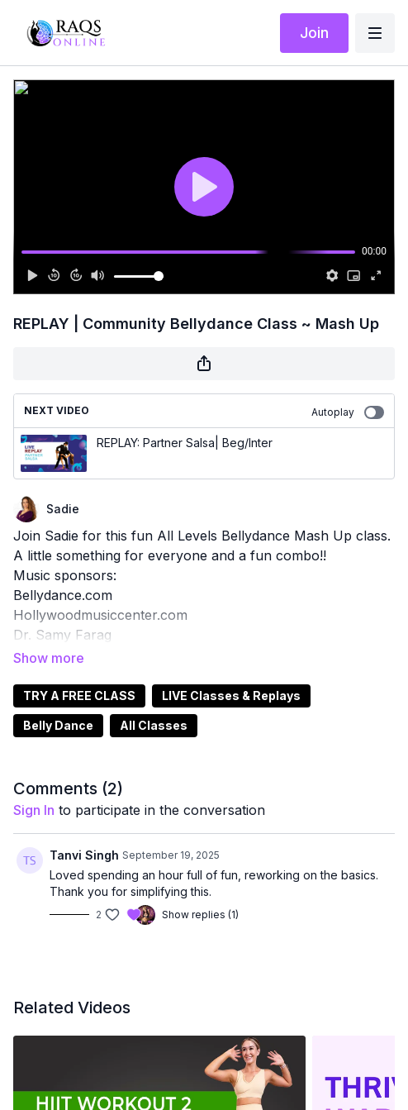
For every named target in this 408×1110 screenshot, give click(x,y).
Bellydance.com (62, 595)
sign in (34, 787)
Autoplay (347, 412)
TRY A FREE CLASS (79, 672)
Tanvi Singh (84, 832)
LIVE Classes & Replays (231, 672)
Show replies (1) (200, 891)
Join (314, 32)
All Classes (153, 702)
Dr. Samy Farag (62, 634)
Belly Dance (58, 702)
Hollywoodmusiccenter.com (100, 615)
